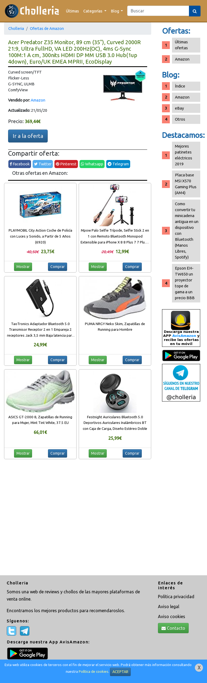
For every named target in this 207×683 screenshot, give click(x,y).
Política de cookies (93, 672)
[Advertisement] (181, 489)
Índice (180, 86)
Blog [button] (115, 11)
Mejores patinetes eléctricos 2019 (183, 155)
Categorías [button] (93, 11)
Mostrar (23, 266)
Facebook (20, 164)
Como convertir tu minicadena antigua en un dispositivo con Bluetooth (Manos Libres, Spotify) (186, 230)
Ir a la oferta (28, 136)
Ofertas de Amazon (47, 28)
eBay (179, 108)
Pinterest (66, 164)
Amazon (38, 100)
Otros (180, 119)
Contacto (173, 628)
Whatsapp (92, 164)
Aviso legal (168, 606)
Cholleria (16, 28)
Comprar (57, 266)
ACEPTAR (120, 672)
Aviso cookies (171, 616)
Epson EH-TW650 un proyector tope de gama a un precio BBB (185, 283)
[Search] (158, 11)
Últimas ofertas (181, 45)
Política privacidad (176, 596)
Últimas (72, 11)
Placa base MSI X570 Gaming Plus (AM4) (185, 184)
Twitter (42, 164)
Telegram (118, 164)
